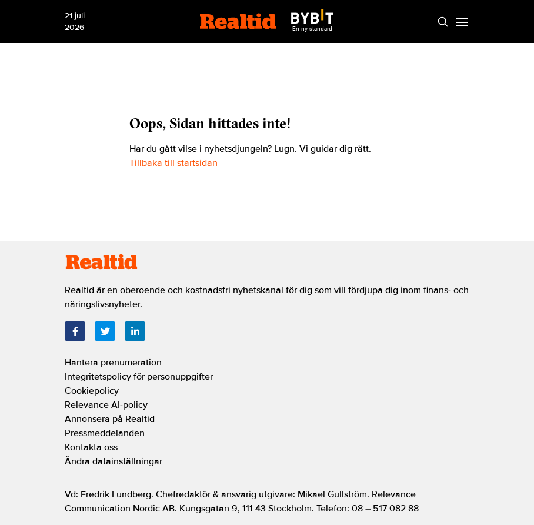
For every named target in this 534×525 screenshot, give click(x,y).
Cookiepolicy (92, 391)
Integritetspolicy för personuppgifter (139, 377)
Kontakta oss (91, 447)
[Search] (442, 21)
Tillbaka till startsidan (173, 163)
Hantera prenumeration (113, 362)
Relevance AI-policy (106, 405)
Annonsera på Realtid (110, 419)
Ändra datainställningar (113, 461)
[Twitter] (105, 331)
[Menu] (462, 21)
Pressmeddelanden (105, 433)
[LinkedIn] (135, 331)
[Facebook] (75, 331)
